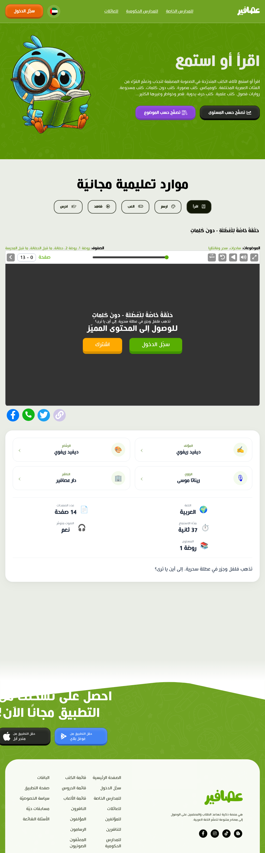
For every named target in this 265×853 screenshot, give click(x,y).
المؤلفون (78, 819)
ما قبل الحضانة (41, 248)
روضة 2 (71, 248)
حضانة (58, 248)
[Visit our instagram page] (215, 833)
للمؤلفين (113, 819)
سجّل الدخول (24, 11)
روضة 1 (84, 248)
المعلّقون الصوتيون (78, 843)
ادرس (68, 207)
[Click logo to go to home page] (248, 11)
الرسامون (78, 829)
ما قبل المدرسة (16, 248)
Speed (212, 256)
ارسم (168, 207)
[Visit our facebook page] (203, 833)
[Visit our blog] (238, 833)
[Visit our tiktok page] (226, 833)
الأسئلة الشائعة (36, 819)
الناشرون (78, 808)
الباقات (43, 777)
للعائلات (111, 11)
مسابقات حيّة (37, 808)
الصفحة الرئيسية (107, 777)
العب (135, 207)
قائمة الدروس (74, 788)
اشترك (102, 344)
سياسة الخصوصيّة (34, 798)
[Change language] (53, 11)
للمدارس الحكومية (142, 11)
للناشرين (113, 829)
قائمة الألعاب (74, 798)
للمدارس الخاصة (179, 11)
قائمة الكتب (75, 777)
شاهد (102, 207)
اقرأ (199, 207)
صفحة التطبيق (37, 788)
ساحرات (235, 248)
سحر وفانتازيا (218, 248)
